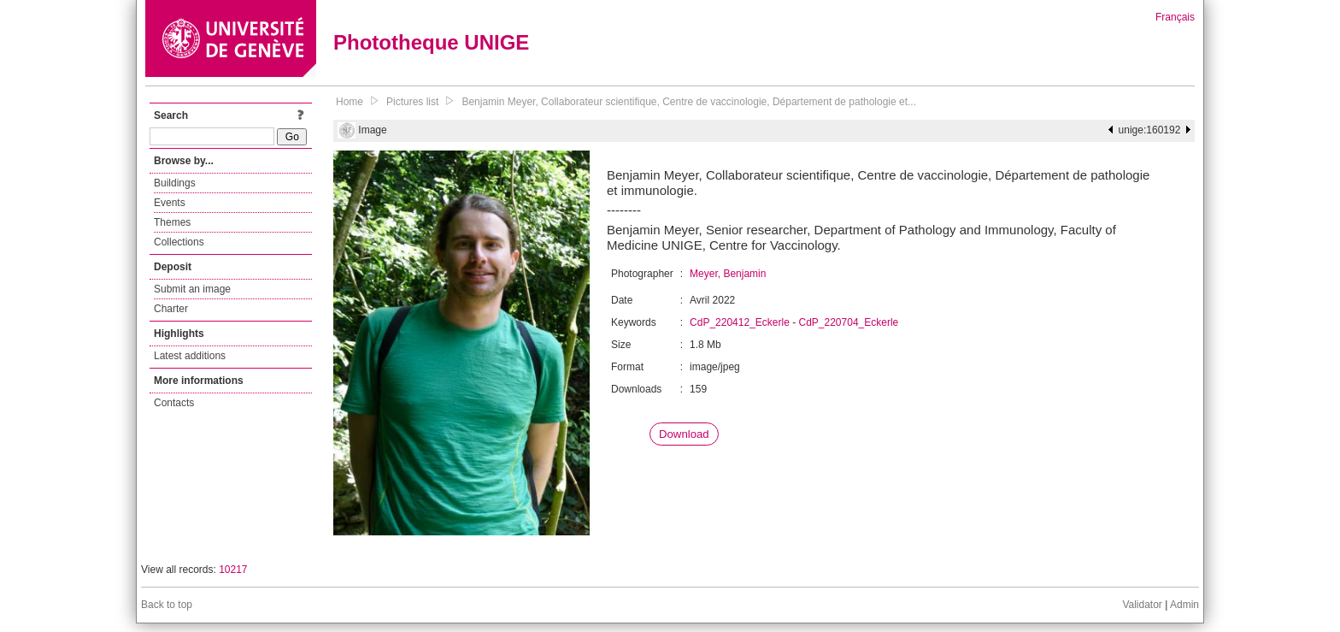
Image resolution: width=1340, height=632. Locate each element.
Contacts (174, 403)
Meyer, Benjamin (728, 274)
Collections (179, 242)
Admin (1184, 605)
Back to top (166, 605)
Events (169, 203)
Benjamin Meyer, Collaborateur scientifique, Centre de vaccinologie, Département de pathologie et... (688, 102)
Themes (172, 222)
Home (349, 102)
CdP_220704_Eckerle (849, 322)
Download (684, 434)
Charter (171, 309)
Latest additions (190, 356)
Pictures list (412, 102)
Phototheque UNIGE (431, 42)
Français (1175, 17)
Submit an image (192, 289)
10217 (233, 570)
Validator (1141, 605)
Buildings (175, 183)
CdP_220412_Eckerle (740, 322)
